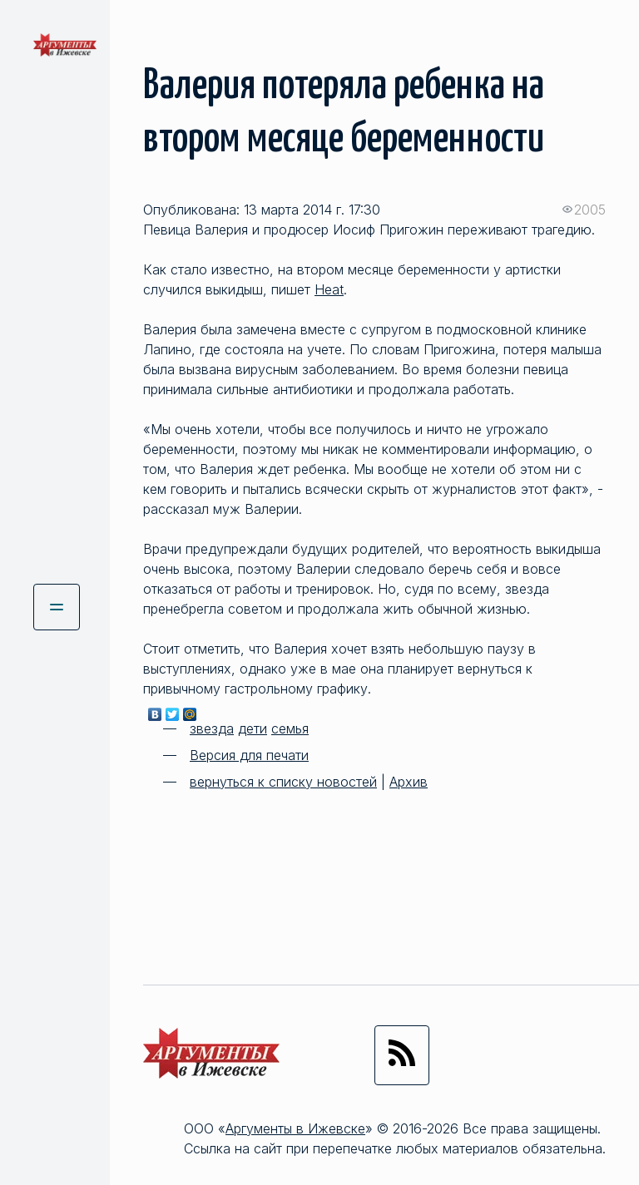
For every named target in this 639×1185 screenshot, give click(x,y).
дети (252, 728)
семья (290, 728)
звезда (212, 728)
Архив (408, 781)
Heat (329, 289)
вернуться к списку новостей (283, 781)
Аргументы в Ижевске (295, 1128)
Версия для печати (249, 755)
